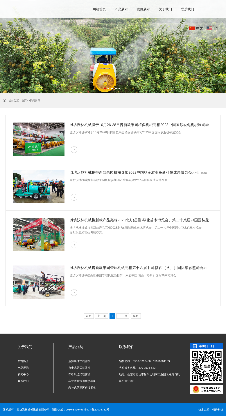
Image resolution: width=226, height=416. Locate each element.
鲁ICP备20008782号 (96, 409)
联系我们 (187, 9)
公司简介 (23, 361)
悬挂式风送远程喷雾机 (82, 387)
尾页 (136, 316)
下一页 (123, 316)
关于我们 (165, 9)
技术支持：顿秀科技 (210, 409)
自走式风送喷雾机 (79, 367)
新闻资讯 (35, 100)
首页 (24, 100)
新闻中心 (23, 374)
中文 (199, 28)
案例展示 (143, 9)
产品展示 (121, 9)
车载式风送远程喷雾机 (82, 381)
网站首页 (99, 9)
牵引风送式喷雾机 (79, 374)
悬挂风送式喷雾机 (79, 361)
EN (216, 28)
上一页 (101, 316)
